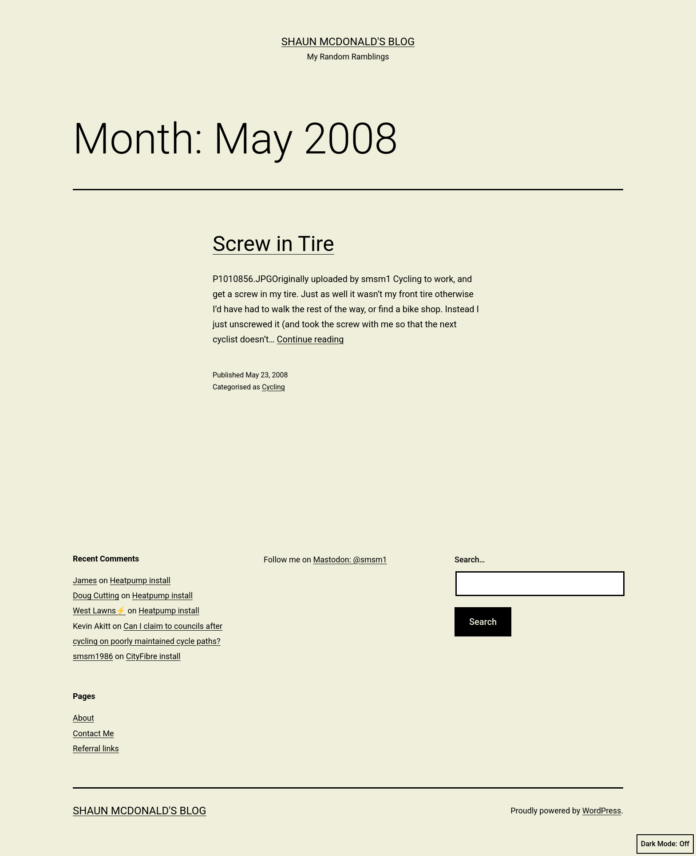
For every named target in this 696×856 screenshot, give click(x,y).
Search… (470, 559)
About (83, 717)
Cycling (273, 387)
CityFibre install (153, 656)
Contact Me (93, 733)
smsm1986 (93, 656)
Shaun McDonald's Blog (348, 41)
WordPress (601, 810)
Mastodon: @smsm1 (350, 559)
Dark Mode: (665, 844)
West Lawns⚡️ (99, 610)
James (85, 580)
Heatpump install (140, 580)
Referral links (96, 748)
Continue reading (310, 339)
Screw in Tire (273, 243)
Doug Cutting (96, 595)
